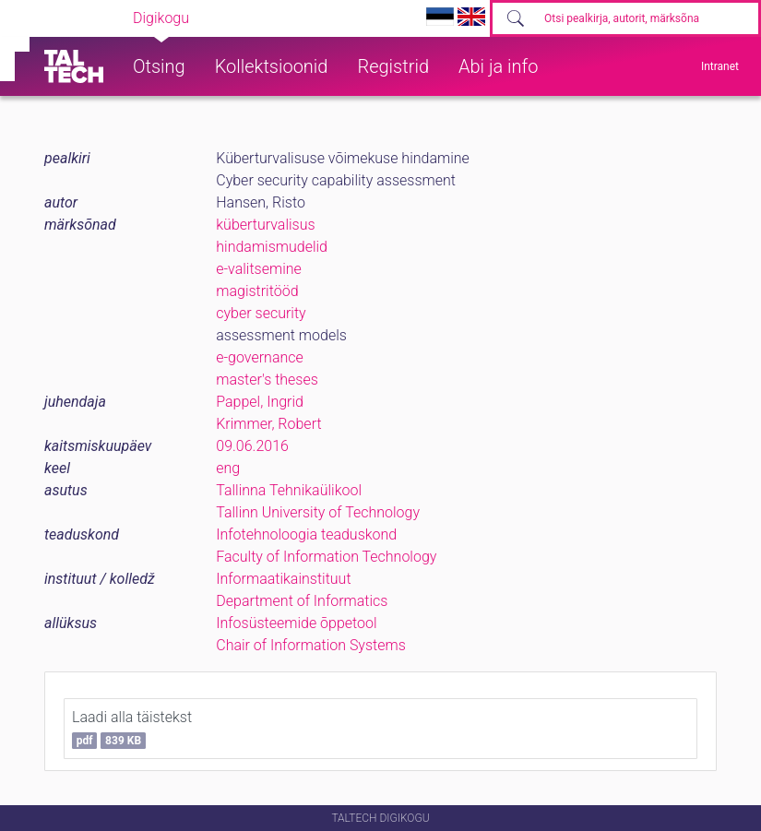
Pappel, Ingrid (259, 401)
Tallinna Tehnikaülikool (289, 490)
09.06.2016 (252, 446)
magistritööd (257, 291)
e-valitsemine (259, 269)
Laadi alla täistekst (132, 728)
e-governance (259, 357)
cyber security (260, 313)
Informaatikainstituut (283, 579)
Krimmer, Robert (268, 424)
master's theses (267, 379)
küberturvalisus (265, 224)
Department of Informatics (301, 601)
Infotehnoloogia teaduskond (306, 534)
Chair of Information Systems (311, 645)
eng (228, 468)
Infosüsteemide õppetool (296, 623)
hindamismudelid (271, 246)
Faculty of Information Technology (326, 556)
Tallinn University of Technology (318, 512)
